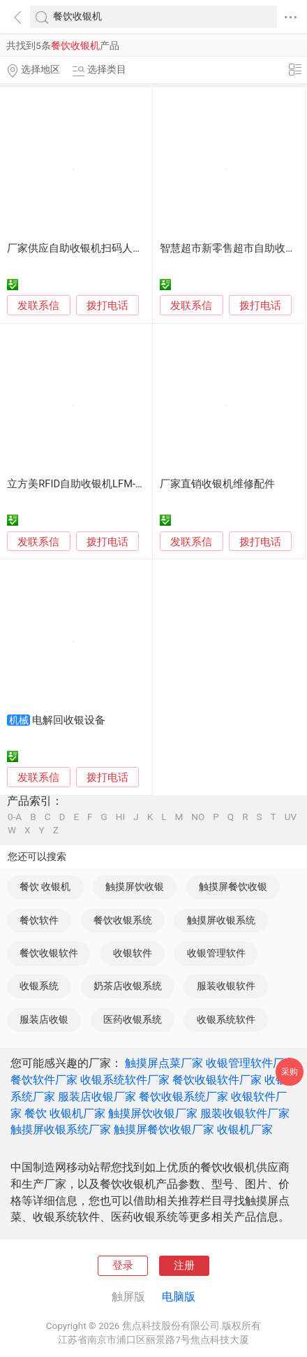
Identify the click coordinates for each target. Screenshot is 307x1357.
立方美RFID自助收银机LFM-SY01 (83, 484)
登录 (122, 1265)
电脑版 (178, 1296)
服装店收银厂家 (97, 1096)
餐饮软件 (39, 920)
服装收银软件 (226, 985)
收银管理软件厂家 (250, 1063)
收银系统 (39, 985)
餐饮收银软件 (49, 952)
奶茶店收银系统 (127, 985)
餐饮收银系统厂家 (183, 1096)
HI (120, 817)
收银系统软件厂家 (125, 1079)
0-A (15, 817)
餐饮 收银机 (45, 886)
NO (197, 817)
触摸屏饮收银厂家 (152, 1113)
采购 (289, 1071)
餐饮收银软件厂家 (217, 1079)
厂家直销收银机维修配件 (217, 484)
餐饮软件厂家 (43, 1079)
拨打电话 (107, 305)
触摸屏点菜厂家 (164, 1063)
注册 (184, 1265)
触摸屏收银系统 (221, 920)
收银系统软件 (226, 1019)
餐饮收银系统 (122, 920)
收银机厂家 (245, 1129)
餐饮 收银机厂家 (64, 1113)
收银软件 (132, 952)
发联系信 (38, 305)
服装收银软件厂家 (245, 1113)
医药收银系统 (132, 1019)
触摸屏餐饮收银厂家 (164, 1129)
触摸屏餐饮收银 (233, 886)
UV (291, 817)
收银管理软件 (216, 952)
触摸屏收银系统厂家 (60, 1129)
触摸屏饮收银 (134, 886)
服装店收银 (44, 1019)
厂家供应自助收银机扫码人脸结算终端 (96, 248)
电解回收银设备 (68, 720)
